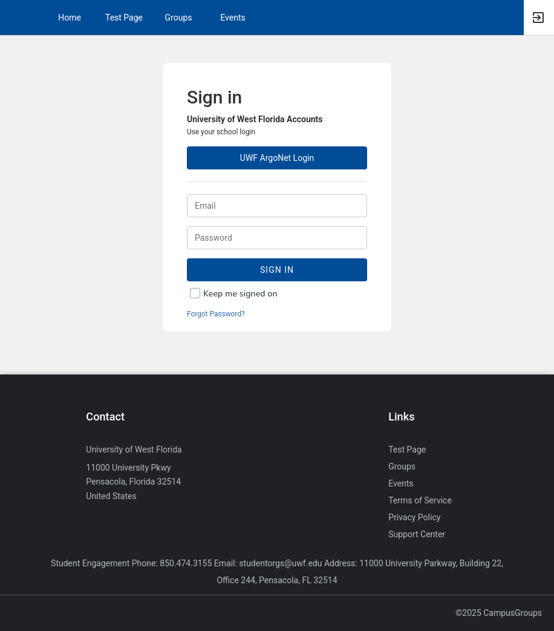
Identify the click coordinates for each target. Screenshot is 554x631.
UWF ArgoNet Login (277, 158)
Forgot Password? (216, 314)
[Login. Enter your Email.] (277, 205)
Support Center (416, 534)
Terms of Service (420, 500)
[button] (15, 17)
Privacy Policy (414, 517)
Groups (178, 17)
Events (232, 17)
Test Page (124, 17)
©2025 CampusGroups (498, 613)
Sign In (277, 270)
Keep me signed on (240, 293)
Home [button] (69, 17)
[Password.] (277, 237)
